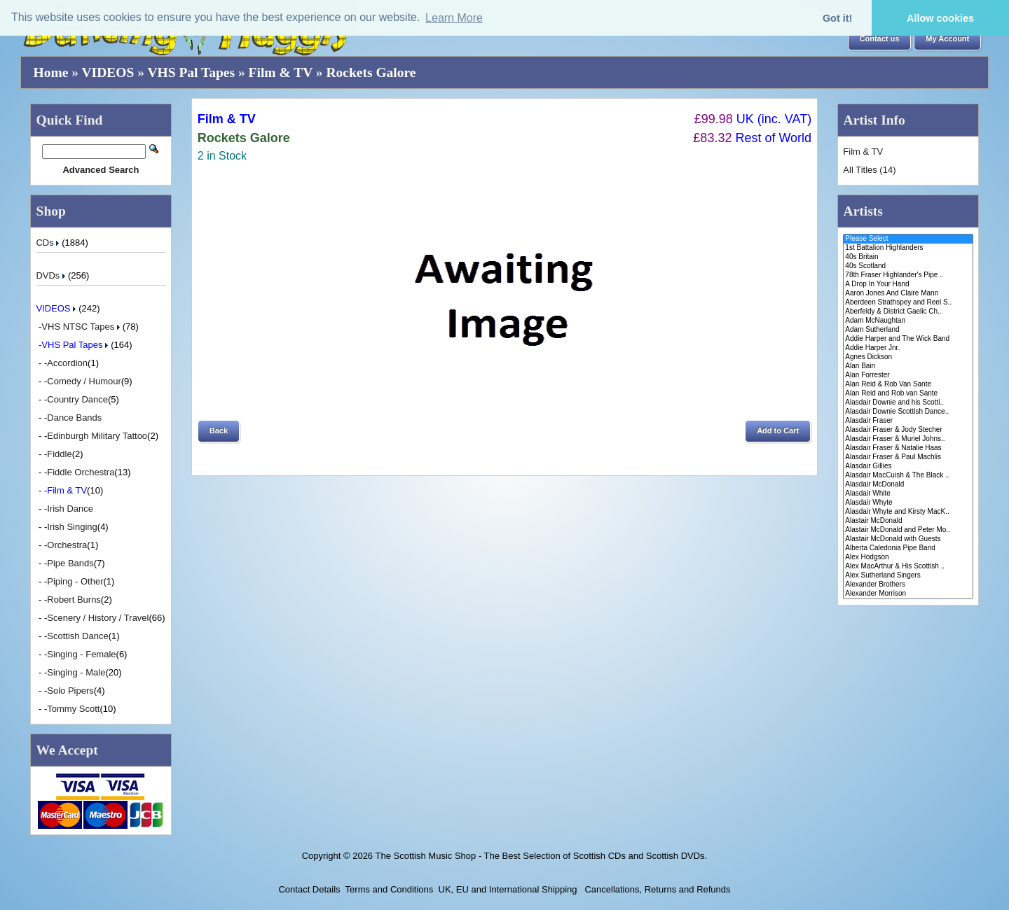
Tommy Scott (73, 709)
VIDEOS (108, 72)
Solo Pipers (70, 690)
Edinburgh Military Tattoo (97, 435)
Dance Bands (74, 417)
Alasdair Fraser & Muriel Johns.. (908, 439)
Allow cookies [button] (940, 18)
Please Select (908, 239)
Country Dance (77, 399)
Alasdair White (908, 493)
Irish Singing (72, 527)
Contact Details (309, 889)
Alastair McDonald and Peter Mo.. (908, 530)
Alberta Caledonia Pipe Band (908, 548)
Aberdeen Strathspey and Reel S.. (908, 302)
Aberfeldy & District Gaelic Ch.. (908, 311)
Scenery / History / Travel (98, 617)
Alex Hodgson (908, 557)
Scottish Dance (77, 636)
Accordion (67, 363)
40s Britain (908, 257)
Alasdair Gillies (908, 466)
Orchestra (67, 545)
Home (51, 72)
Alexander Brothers (908, 584)
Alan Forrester (908, 375)
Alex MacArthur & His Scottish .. (908, 566)
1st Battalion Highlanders (908, 248)
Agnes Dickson (908, 357)
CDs (49, 242)
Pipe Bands (70, 563)
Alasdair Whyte (908, 502)
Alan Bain (908, 366)
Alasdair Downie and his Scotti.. (908, 402)
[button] (880, 39)
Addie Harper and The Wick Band (908, 339)
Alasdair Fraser (908, 421)
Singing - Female (81, 654)
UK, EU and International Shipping (508, 889)
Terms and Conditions (389, 889)
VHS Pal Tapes (191, 72)
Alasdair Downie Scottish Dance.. (908, 411)
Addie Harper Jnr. (908, 348)
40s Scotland (908, 266)
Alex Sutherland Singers (908, 575)
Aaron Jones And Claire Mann (908, 293)
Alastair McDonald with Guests (908, 539)
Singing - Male (76, 672)
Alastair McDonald (908, 521)
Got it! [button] (837, 18)
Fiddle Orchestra (80, 472)
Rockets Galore (371, 72)
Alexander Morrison (908, 593)
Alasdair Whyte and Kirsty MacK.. (908, 512)
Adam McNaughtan (908, 321)
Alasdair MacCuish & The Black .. (908, 475)
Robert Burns (74, 599)
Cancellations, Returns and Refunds (656, 889)
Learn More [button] (454, 18)
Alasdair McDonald (908, 484)
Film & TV (281, 72)
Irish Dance (70, 508)
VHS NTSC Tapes (81, 326)
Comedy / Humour (84, 381)
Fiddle (59, 454)
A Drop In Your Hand (908, 284)
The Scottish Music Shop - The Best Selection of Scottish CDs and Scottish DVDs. (541, 855)
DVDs (52, 275)
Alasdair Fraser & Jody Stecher (908, 430)
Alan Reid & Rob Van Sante (908, 384)
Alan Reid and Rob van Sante (908, 393)
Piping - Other (75, 581)
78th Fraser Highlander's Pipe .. (908, 275)
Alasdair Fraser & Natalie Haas (908, 448)
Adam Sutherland (908, 330)
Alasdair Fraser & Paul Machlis (908, 457)
